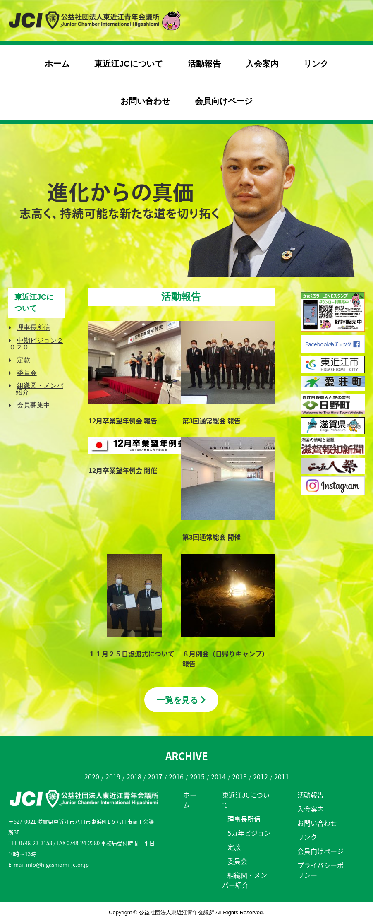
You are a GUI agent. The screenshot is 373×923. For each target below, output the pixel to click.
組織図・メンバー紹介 (36, 389)
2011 (281, 776)
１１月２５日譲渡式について (131, 654)
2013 (239, 776)
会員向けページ (224, 101)
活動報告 (204, 63)
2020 (91, 776)
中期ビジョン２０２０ (36, 344)
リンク (316, 63)
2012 (260, 776)
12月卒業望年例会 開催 (122, 470)
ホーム (57, 63)
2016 (176, 776)
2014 (218, 776)
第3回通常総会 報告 (211, 420)
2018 (134, 776)
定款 (23, 359)
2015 (197, 776)
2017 (155, 776)
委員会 (27, 372)
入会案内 (262, 63)
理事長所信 (33, 327)
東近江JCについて (128, 63)
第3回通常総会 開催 (211, 537)
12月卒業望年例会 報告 (122, 420)
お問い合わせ (145, 101)
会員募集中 (33, 405)
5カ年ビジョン (249, 833)
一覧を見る (181, 699)
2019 (112, 776)
